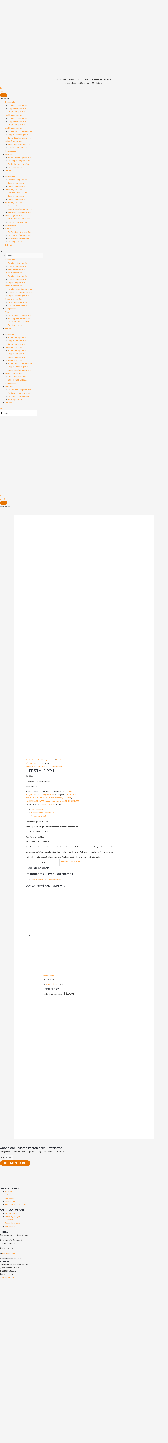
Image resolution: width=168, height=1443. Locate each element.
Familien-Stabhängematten (20, 131)
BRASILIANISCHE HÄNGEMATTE (38, 742)
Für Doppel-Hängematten (19, 160)
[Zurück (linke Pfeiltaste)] (3, 1441)
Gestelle (9, 154)
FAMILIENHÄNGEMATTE (35, 746)
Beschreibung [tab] (37, 754)
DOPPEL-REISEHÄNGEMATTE (19, 147)
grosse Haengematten (54, 746)
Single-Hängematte (16, 112)
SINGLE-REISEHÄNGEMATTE (19, 144)
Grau (63, 806)
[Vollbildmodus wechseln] (11, 1437)
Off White (70, 806)
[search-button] (1, 408)
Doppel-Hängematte (17, 108)
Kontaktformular (9, 1198)
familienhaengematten (61, 742)
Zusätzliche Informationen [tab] (42, 757)
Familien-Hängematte (17, 105)
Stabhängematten (13, 128)
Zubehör (8, 170)
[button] (84, 251)
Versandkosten (48, 749)
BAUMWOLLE (72, 739)
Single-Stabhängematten (19, 138)
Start (28, 704)
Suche (2, 255)
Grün (78, 806)
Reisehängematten (13, 141)
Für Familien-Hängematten (19, 157)
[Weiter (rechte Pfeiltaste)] (11, 1441)
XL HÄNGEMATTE (72, 746)
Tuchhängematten (13, 115)
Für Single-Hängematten (18, 164)
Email (2, 1102)
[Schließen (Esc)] (27, 1437)
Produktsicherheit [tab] (38, 760)
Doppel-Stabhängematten (20, 134)
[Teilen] (19, 1437)
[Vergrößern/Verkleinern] (3, 1437)
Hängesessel (10, 151)
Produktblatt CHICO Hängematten (46, 824)
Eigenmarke (10, 102)
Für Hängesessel (15, 167)
